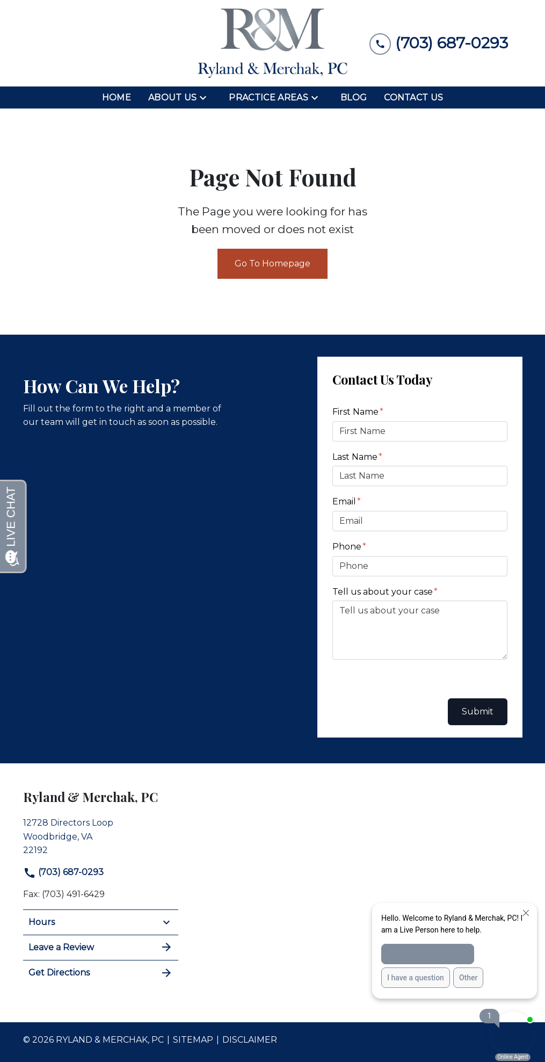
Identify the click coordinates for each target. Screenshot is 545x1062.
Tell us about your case (382, 592)
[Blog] (353, 97)
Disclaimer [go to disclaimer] (249, 1040)
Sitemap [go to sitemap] (193, 1040)
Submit (477, 711)
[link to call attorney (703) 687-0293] (438, 43)
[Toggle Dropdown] (206, 98)
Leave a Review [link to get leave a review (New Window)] (100, 947)
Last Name (354, 457)
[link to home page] (273, 43)
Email (344, 501)
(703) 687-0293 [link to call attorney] (63, 872)
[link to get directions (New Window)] (101, 835)
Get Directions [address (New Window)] (100, 973)
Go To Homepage (272, 263)
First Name (355, 412)
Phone (346, 546)
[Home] (116, 97)
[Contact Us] (413, 97)
